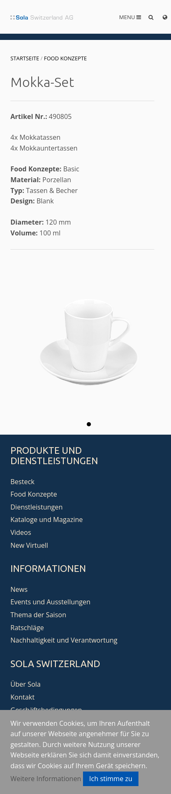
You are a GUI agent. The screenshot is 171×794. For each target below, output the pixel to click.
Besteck (22, 481)
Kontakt (22, 697)
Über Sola (25, 684)
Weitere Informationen (45, 778)
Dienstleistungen (36, 507)
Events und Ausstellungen (50, 601)
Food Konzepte (65, 58)
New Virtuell (29, 545)
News (19, 589)
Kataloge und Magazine (46, 519)
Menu (130, 17)
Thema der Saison (38, 614)
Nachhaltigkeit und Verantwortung (64, 640)
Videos (20, 532)
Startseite (24, 58)
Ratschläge (27, 627)
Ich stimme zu (111, 778)
